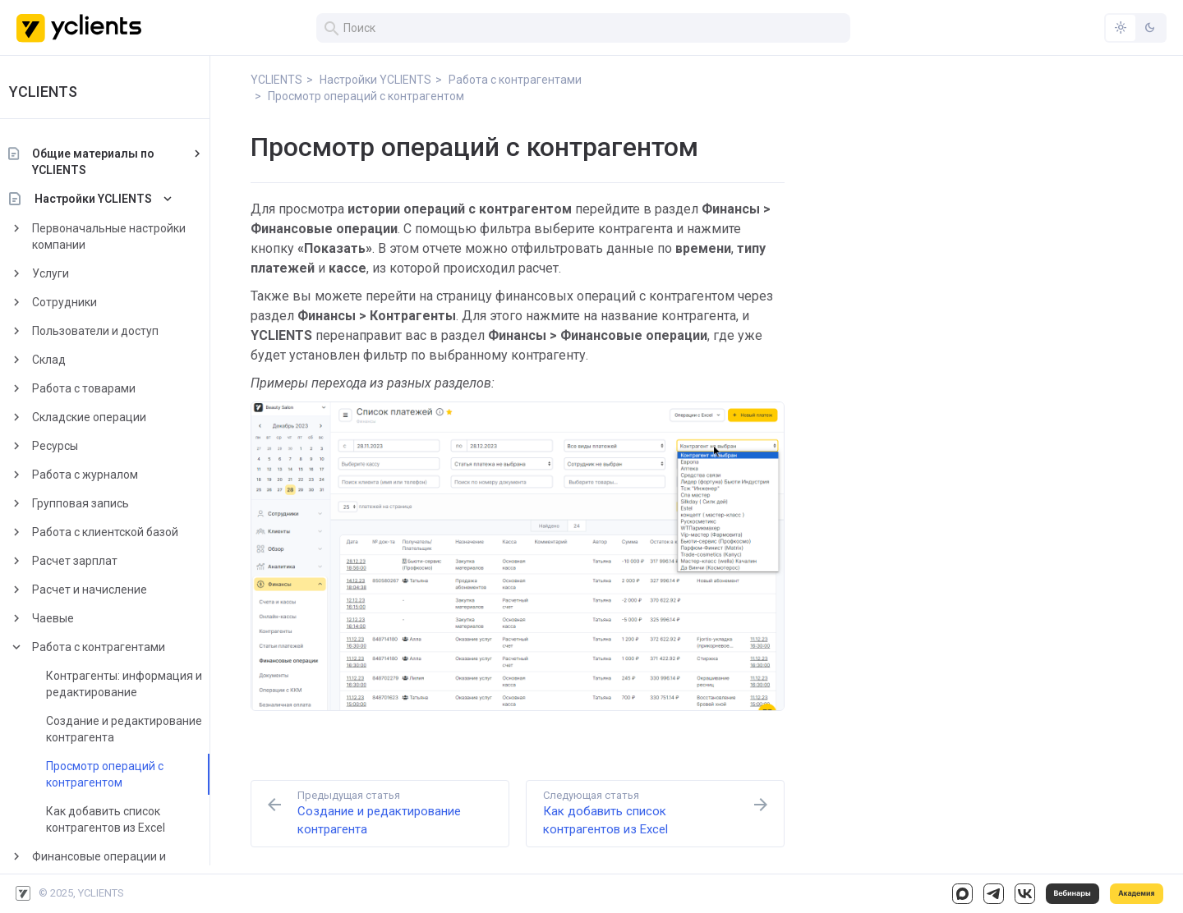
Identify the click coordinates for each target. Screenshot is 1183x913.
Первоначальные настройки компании (128, 236)
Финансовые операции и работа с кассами (119, 864)
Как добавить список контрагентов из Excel (125, 819)
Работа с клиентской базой (125, 532)
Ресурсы (75, 445)
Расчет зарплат (94, 560)
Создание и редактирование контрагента (144, 729)
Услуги (70, 273)
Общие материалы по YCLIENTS (113, 162)
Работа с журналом (105, 474)
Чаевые (73, 618)
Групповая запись (100, 503)
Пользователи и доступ (115, 330)
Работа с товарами (103, 388)
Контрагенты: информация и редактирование (144, 684)
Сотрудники (84, 302)
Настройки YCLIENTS (113, 198)
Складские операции (109, 417)
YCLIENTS (63, 91)
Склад (68, 359)
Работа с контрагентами (118, 647)
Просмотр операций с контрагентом (124, 774)
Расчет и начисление (109, 589)
